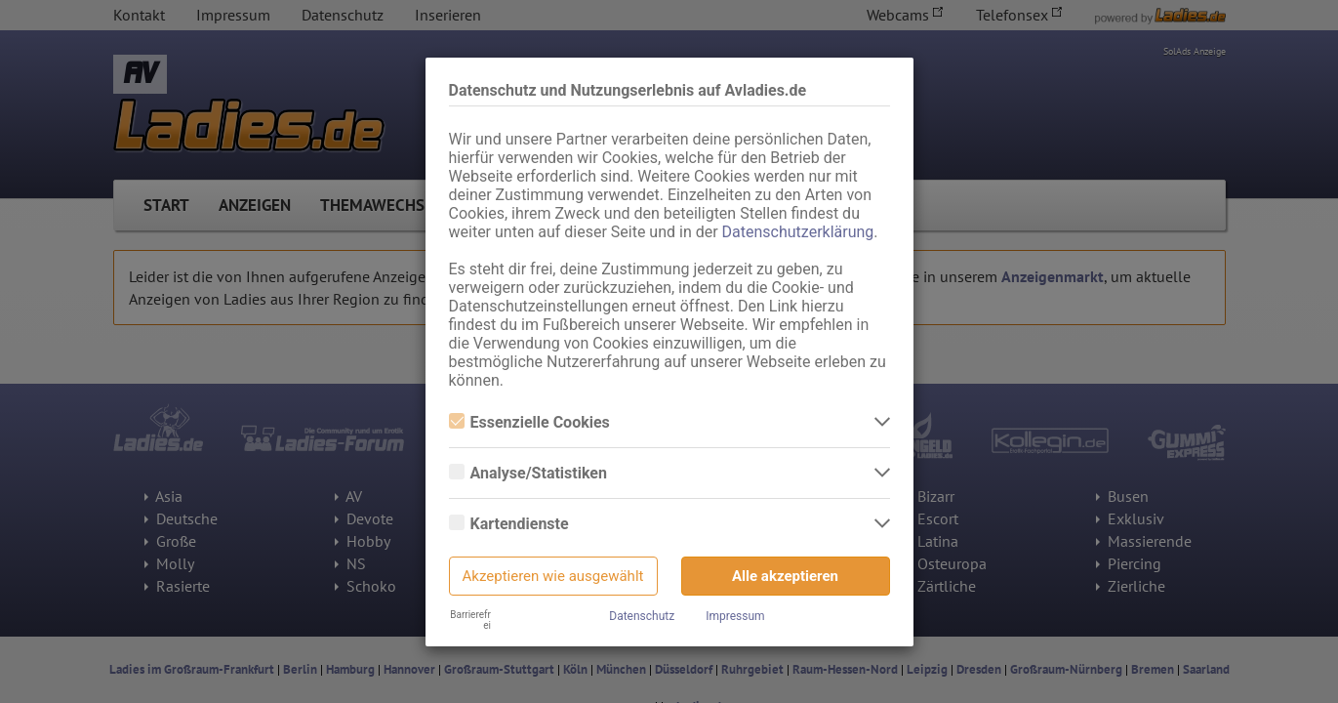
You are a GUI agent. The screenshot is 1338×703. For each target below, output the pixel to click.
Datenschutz (641, 616)
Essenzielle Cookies (529, 422)
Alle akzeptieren (785, 576)
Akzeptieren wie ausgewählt (553, 576)
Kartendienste (509, 524)
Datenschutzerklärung (798, 232)
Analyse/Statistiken (528, 473)
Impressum (735, 616)
